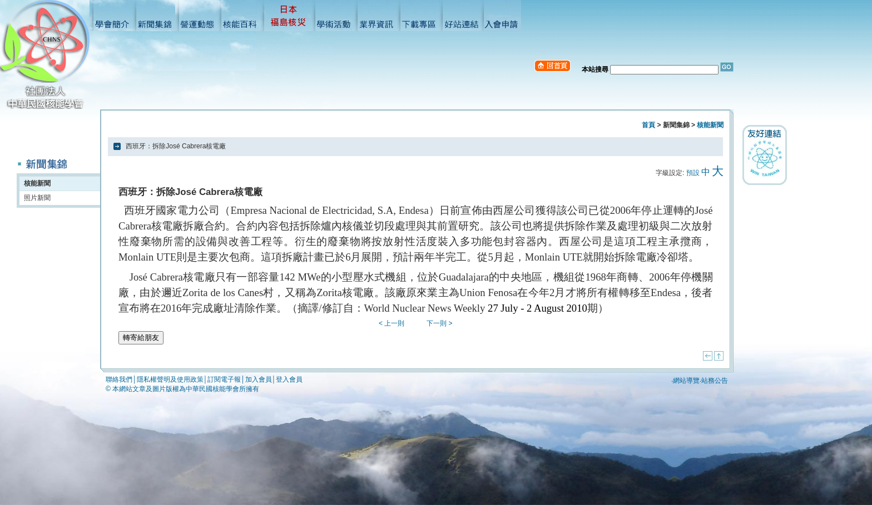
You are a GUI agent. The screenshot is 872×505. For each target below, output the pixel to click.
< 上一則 (391, 323)
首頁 (648, 125)
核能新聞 (37, 183)
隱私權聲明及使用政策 (170, 379)
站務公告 (714, 380)
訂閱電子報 (224, 379)
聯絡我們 (119, 379)
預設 (693, 173)
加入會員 (258, 379)
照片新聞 (37, 198)
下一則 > (439, 323)
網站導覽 (686, 380)
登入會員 (289, 379)
